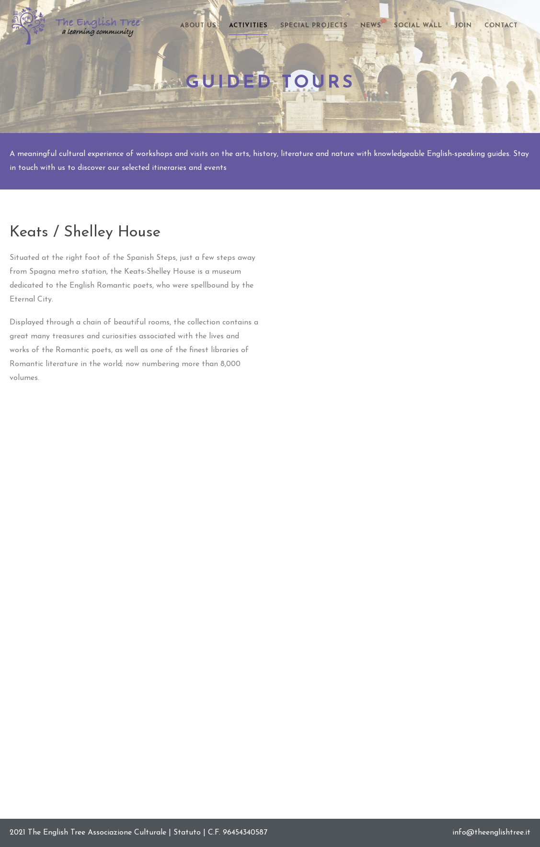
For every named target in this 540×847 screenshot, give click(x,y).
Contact (501, 25)
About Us (198, 25)
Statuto (187, 832)
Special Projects (314, 25)
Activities (248, 25)
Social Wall (418, 25)
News (370, 24)
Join (463, 25)
